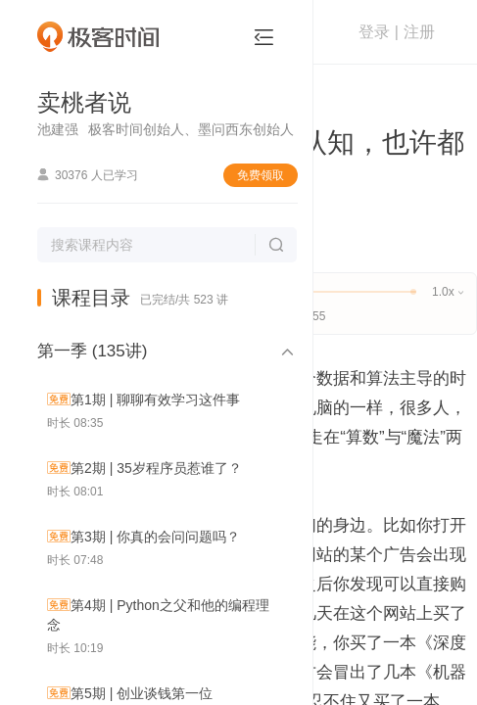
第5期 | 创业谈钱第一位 (142, 693)
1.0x (447, 292)
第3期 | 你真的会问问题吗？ (155, 536)
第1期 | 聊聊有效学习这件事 (155, 399)
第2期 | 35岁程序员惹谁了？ (156, 468)
